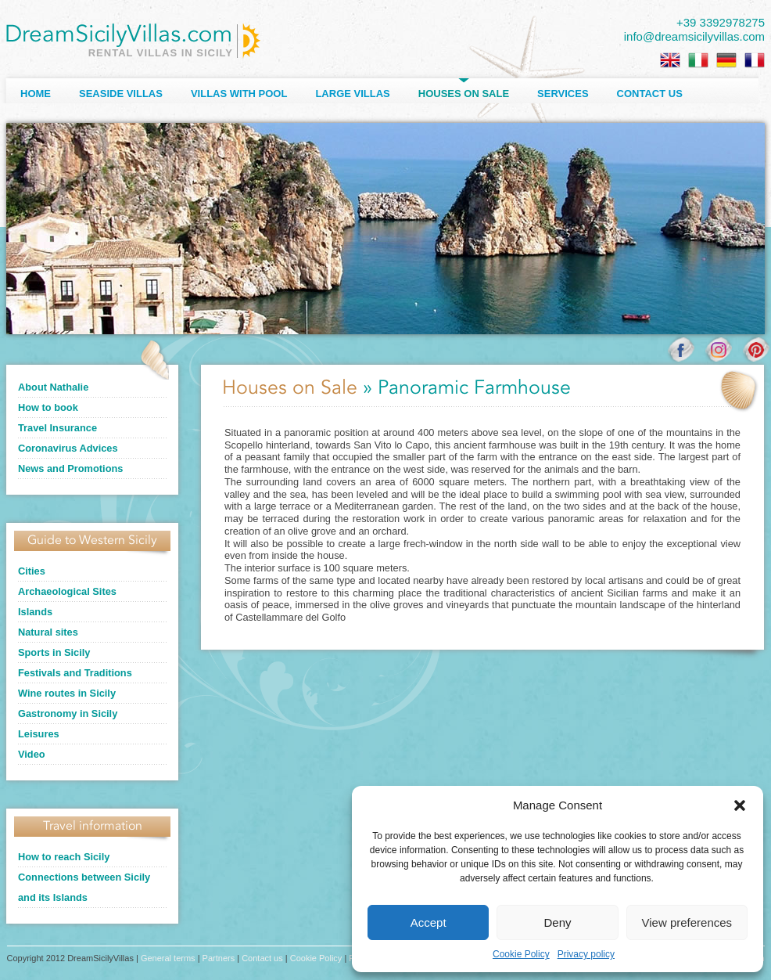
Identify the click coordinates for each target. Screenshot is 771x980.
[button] (740, 805)
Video (31, 754)
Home (35, 93)
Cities (31, 571)
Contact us (650, 93)
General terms (168, 958)
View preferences (687, 922)
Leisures (38, 734)
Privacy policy (586, 954)
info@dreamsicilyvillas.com (694, 36)
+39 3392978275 (720, 22)
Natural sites (48, 632)
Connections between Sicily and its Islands (84, 887)
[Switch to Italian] (698, 60)
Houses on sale (463, 93)
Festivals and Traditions (75, 673)
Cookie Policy (521, 954)
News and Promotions (70, 468)
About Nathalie (53, 387)
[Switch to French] (754, 60)
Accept (428, 922)
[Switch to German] (726, 60)
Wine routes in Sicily (67, 693)
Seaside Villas (121, 93)
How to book (48, 407)
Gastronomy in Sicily (67, 713)
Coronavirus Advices (68, 448)
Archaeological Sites (67, 591)
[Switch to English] (670, 60)
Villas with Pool (239, 93)
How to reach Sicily (63, 857)
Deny (557, 922)
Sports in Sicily (54, 652)
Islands (35, 612)
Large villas (352, 93)
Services (563, 93)
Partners (219, 958)
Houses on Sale (289, 388)
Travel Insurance (57, 428)
